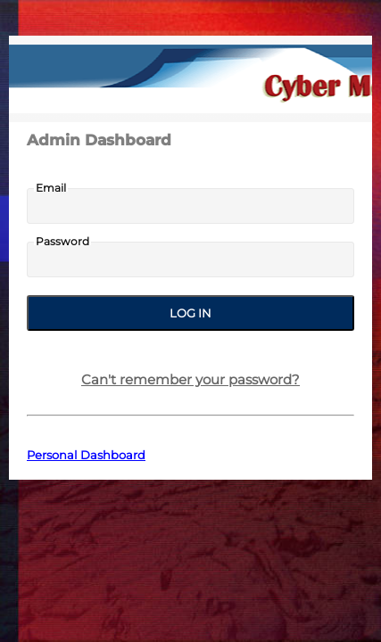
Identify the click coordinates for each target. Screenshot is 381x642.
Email (51, 188)
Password (62, 241)
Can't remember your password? (190, 379)
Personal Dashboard (86, 455)
